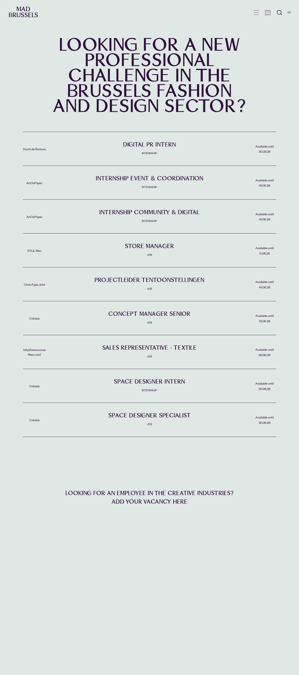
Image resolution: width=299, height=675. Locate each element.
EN (289, 12)
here (180, 501)
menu (256, 12)
